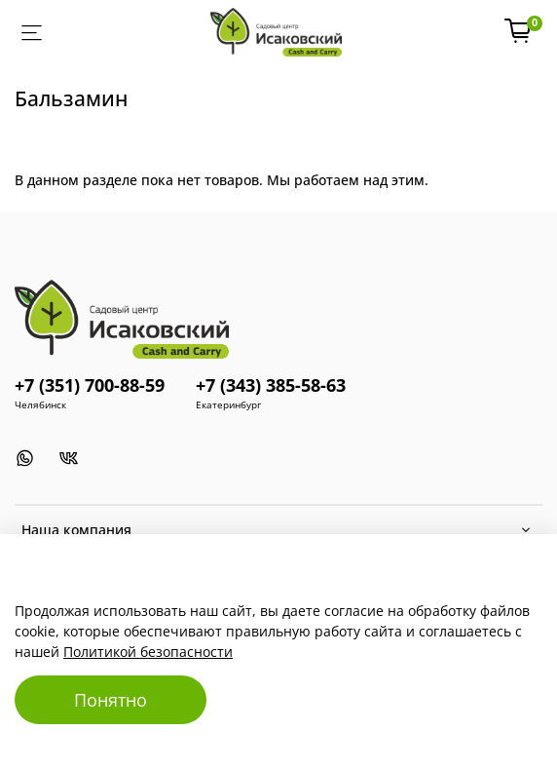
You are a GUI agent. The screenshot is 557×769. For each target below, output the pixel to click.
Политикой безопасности (148, 651)
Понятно (110, 699)
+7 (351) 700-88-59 (90, 385)
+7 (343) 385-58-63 (271, 385)
